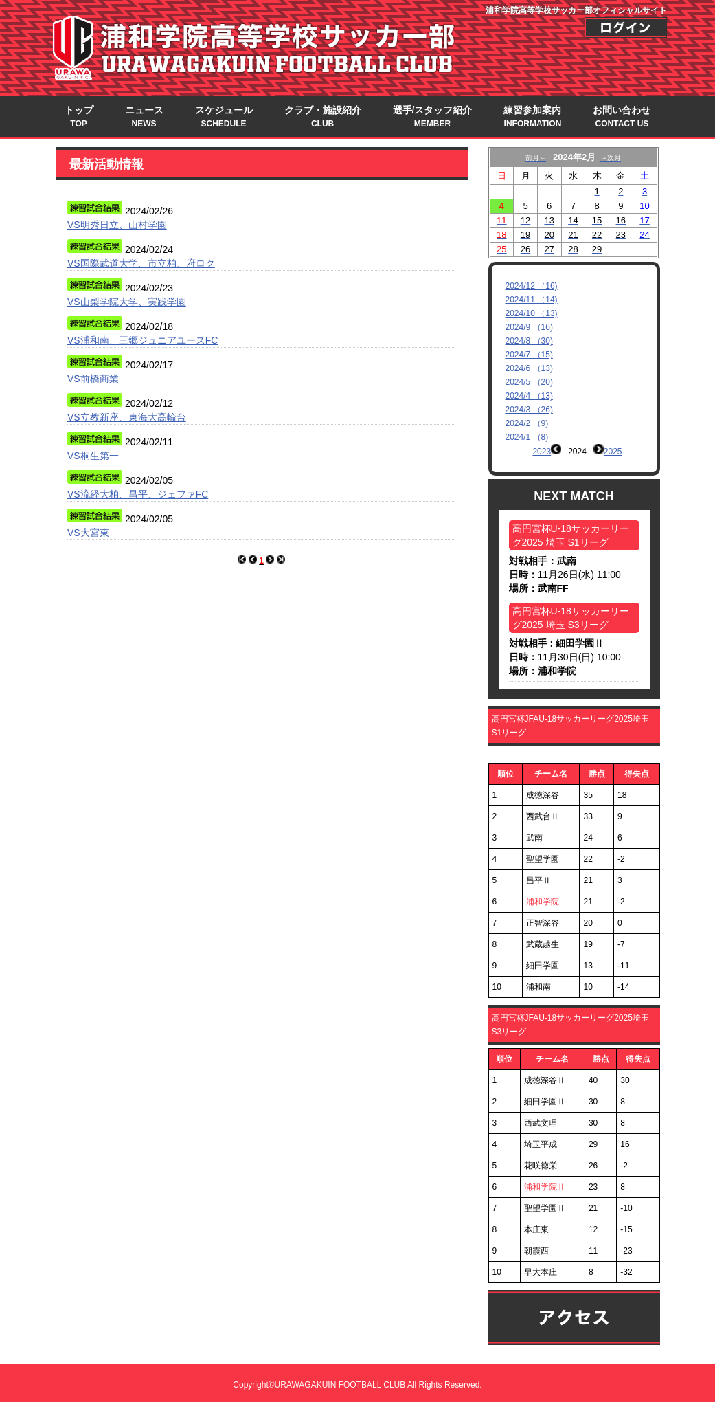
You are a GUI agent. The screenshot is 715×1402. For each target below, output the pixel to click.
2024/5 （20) (529, 382)
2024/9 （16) (529, 327)
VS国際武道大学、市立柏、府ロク (141, 263)
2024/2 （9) (527, 423)
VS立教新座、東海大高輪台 (126, 417)
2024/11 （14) (532, 299)
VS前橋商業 (93, 378)
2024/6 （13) (529, 368)
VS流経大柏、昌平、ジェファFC (137, 494)
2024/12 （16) (532, 286)
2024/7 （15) (529, 354)
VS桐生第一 (93, 455)
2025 (613, 451)
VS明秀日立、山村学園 (117, 224)
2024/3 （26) (529, 409)
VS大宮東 (88, 532)
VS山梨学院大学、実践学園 (126, 301)
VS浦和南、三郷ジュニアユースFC (142, 340)
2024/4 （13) (529, 396)
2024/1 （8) (527, 437)
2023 (541, 451)
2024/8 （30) (529, 341)
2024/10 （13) (532, 313)
